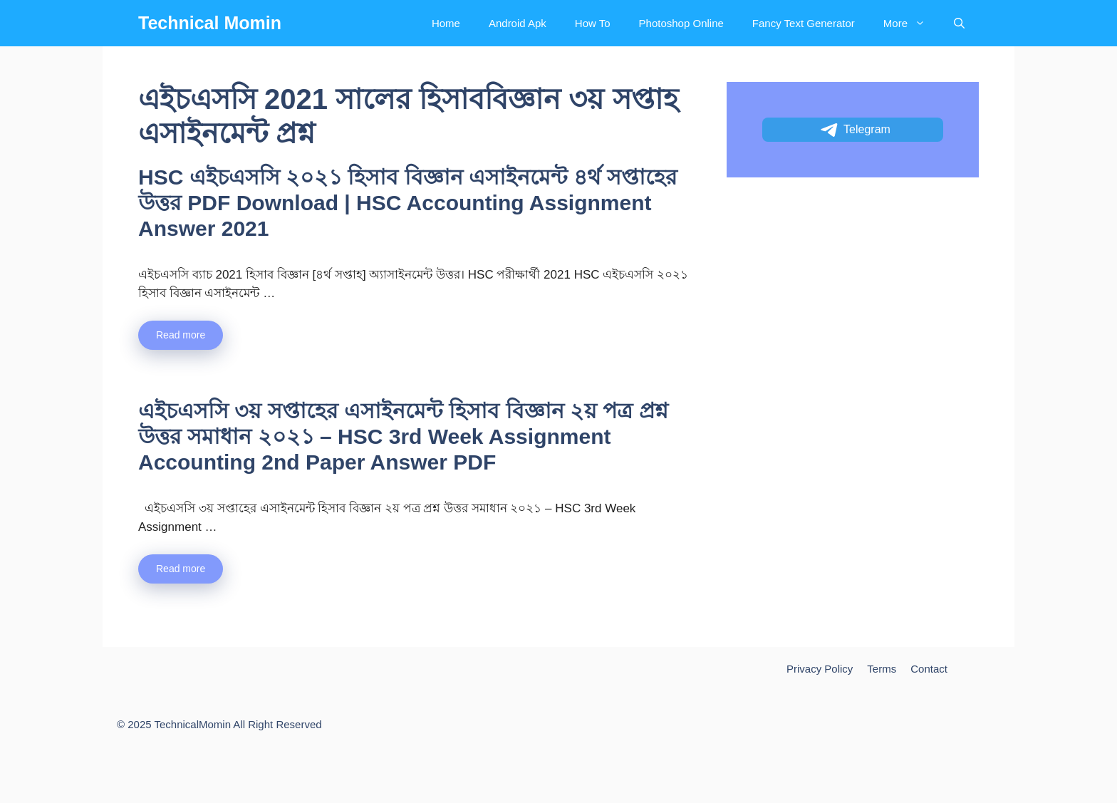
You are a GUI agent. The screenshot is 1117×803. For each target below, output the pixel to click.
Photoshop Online (681, 23)
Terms (881, 669)
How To (593, 23)
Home (446, 23)
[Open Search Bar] (959, 23)
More (911, 23)
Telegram (854, 130)
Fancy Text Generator (803, 23)
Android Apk (517, 23)
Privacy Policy (819, 669)
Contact (928, 669)
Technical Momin (209, 23)
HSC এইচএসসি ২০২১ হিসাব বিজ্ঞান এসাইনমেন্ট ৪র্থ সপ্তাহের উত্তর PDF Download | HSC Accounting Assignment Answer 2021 (407, 202)
